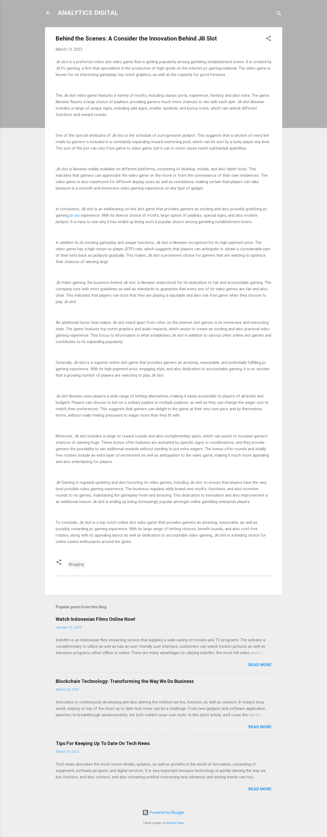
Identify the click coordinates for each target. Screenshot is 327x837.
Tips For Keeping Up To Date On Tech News (103, 743)
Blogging (76, 564)
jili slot (75, 215)
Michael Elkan (175, 823)
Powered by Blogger (163, 812)
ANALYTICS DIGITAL (88, 13)
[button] (268, 39)
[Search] (279, 14)
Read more (260, 664)
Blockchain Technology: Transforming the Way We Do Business (125, 681)
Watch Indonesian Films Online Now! (95, 619)
